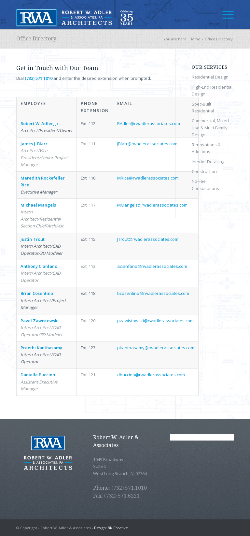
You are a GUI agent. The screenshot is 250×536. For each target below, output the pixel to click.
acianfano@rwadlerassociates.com (152, 266)
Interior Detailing (208, 162)
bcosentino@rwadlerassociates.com (153, 293)
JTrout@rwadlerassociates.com (147, 239)
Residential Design (210, 77)
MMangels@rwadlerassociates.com (152, 205)
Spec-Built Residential (203, 107)
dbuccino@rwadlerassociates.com (151, 375)
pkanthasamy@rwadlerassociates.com (155, 348)
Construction (204, 171)
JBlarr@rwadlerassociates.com (147, 144)
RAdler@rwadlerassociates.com (148, 123)
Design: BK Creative (111, 527)
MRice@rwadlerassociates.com (148, 178)
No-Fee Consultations (205, 184)
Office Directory (36, 39)
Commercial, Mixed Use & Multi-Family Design (210, 128)
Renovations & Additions (206, 148)
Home (194, 38)
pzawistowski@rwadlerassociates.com (155, 321)
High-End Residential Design (212, 90)
